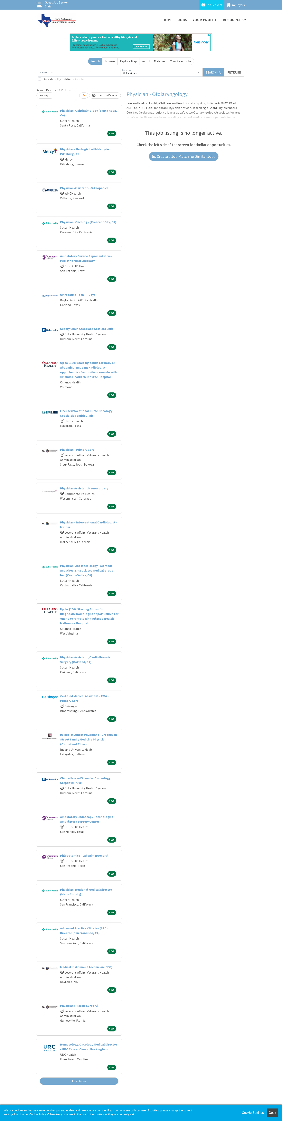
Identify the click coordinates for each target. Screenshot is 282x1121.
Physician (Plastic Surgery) (79, 1006)
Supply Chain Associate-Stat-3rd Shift (86, 329)
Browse (110, 61)
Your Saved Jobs (180, 61)
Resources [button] (233, 20)
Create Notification (105, 95)
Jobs (182, 20)
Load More (79, 1081)
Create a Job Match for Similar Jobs (183, 156)
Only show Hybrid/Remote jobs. (64, 79)
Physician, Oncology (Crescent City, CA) (88, 222)
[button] (234, 72)
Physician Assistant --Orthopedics (84, 188)
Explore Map (128, 61)
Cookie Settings (253, 1112)
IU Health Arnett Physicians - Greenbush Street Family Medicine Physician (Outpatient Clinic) (88, 739)
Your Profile (205, 20)
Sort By (44, 95)
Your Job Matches (153, 61)
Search (95, 61)
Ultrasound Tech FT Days (77, 295)
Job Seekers (212, 4)
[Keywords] (79, 72)
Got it (272, 1112)
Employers (236, 4)
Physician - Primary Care (77, 449)
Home (168, 20)
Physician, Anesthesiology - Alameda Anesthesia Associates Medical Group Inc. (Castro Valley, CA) (86, 570)
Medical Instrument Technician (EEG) (86, 967)
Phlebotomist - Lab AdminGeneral (84, 855)
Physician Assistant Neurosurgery (84, 488)
